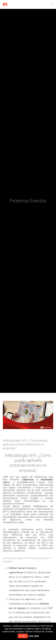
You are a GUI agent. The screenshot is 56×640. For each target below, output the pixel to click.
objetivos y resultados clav (28, 481)
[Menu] (50, 4)
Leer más (33, 636)
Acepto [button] (23, 636)
